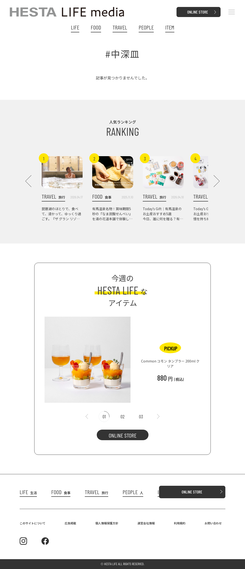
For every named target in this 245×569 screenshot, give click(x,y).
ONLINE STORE (123, 435)
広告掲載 (70, 523)
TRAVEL (120, 27)
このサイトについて (33, 523)
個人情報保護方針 (106, 523)
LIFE (75, 27)
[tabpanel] (122, 357)
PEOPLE (146, 27)
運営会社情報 (146, 523)
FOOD (96, 27)
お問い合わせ (213, 523)
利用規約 (179, 523)
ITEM (169, 27)
